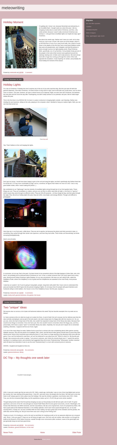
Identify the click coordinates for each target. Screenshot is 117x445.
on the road (30, 427)
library (21, 352)
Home (42, 432)
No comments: (29, 350)
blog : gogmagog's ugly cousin (95, 36)
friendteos (11, 427)
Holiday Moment (13, 22)
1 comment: (29, 72)
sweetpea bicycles (91, 29)
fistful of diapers (91, 33)
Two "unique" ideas (15, 307)
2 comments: (29, 293)
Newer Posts (8, 432)
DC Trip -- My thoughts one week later (26, 357)
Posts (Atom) (46, 439)
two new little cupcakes (93, 23)
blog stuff (45, 139)
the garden (30, 295)
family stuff (11, 295)
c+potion (88, 26)
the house (37, 295)
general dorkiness (20, 295)
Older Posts (76, 432)
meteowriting (13, 8)
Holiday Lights (12, 84)
